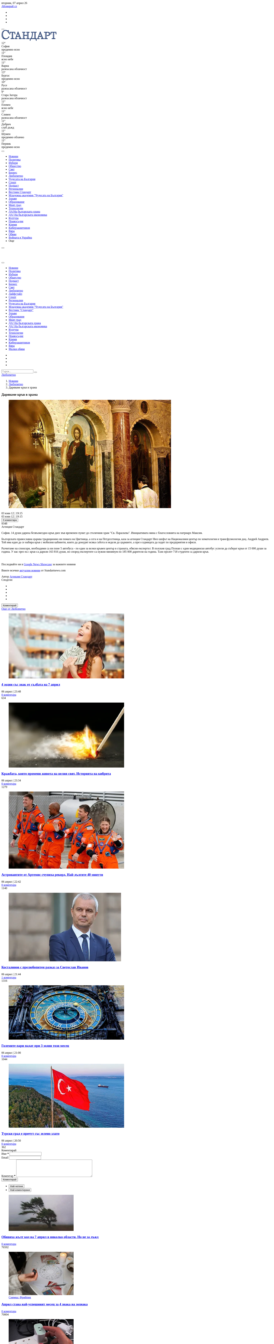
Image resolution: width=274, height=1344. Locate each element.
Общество (15, 166)
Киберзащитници (19, 227)
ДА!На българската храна (24, 211)
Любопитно (16, 175)
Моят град (15, 205)
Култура (14, 218)
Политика (15, 159)
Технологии (16, 208)
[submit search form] (35, 372)
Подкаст (14, 185)
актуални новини (29, 570)
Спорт (12, 182)
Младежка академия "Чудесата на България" (36, 195)
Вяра (12, 231)
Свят (11, 169)
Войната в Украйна (20, 237)
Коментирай (9, 605)
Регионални (16, 188)
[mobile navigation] (2, 29)
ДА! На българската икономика (28, 214)
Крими (13, 224)
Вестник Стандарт (20, 192)
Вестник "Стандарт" (21, 310)
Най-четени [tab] (16, 1189)
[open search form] (2, 151)
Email (5, 1157)
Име (5, 1153)
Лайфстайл (15, 293)
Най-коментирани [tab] (20, 1193)
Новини (13, 156)
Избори (13, 162)
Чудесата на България (22, 179)
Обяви (12, 234)
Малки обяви (17, 349)
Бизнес (13, 172)
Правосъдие (16, 221)
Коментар (8, 1179)
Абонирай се (9, 6)
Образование (17, 201)
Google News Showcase (38, 564)
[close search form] (2, 262)
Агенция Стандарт (21, 576)
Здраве (13, 198)
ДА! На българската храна (25, 323)
